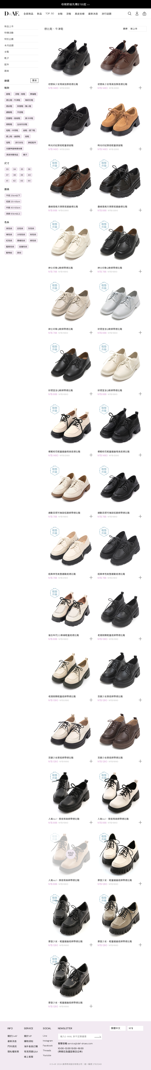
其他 (19, 252)
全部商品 (28, 13)
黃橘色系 (21, 240)
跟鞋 (8, 94)
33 (7, 169)
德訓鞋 (9, 106)
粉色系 (33, 234)
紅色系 (9, 240)
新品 (39, 13)
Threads (47, 1050)
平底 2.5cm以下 (13, 195)
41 (7, 180)
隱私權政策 (13, 1051)
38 (14, 175)
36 (29, 169)
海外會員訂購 (31, 1046)
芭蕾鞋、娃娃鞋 (13, 118)
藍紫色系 (10, 246)
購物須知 (28, 1041)
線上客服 (28, 1056)
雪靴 (8, 142)
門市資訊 (12, 1046)
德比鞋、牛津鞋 (13, 100)
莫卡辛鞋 (29, 118)
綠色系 (33, 240)
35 (22, 169)
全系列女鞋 (22, 124)
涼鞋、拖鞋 (20, 94)
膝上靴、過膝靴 (13, 136)
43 (21, 180)
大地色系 (21, 234)
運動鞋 (9, 112)
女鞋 (60, 13)
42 (14, 180)
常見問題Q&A (31, 1051)
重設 (34, 80)
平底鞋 (20, 112)
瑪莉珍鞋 (29, 100)
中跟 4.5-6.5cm (13, 207)
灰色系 (31, 228)
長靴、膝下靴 (29, 130)
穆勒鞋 (9, 124)
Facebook (48, 1045)
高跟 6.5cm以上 (13, 213)
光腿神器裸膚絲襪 (14, 148)
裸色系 (9, 234)
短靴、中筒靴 (12, 130)
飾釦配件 (32, 142)
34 (14, 169)
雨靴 (27, 136)
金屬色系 (23, 246)
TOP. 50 (50, 13)
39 (22, 175)
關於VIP (28, 1036)
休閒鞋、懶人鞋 (24, 106)
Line (45, 1035)
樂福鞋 (33, 94)
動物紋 (9, 252)
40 (29, 175)
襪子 (25, 154)
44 (29, 180)
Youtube (47, 1055)
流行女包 (19, 142)
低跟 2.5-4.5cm (13, 201)
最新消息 (93, 13)
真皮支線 (79, 13)
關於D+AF (12, 1036)
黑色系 (9, 228)
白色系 (20, 228)
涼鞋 (68, 13)
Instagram (48, 1040)
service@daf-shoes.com (80, 1043)
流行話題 (106, 13)
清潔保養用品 (12, 154)
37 (7, 175)
